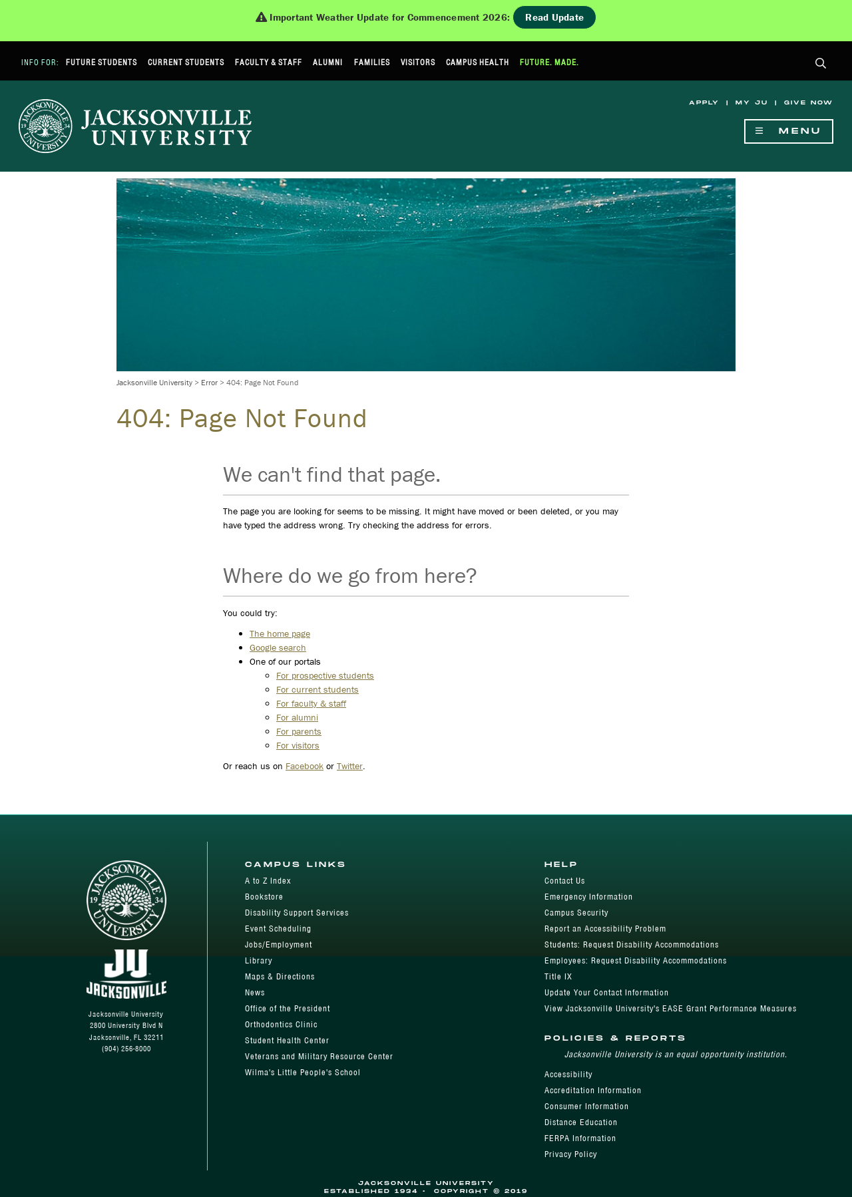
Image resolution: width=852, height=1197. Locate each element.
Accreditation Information (593, 1090)
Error (209, 382)
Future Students (101, 62)
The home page (280, 633)
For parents (298, 731)
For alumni (297, 717)
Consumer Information (586, 1106)
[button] (821, 64)
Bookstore (264, 896)
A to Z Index (268, 880)
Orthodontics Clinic (281, 1024)
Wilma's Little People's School (303, 1072)
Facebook (304, 766)
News (255, 992)
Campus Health (477, 62)
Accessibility (568, 1074)
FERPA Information (580, 1138)
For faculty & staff (311, 703)
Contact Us (564, 880)
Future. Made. (549, 62)
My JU (752, 102)
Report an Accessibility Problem (605, 928)
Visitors (418, 62)
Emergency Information (588, 896)
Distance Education (581, 1122)
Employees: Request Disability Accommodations (635, 960)
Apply (704, 102)
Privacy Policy (570, 1154)
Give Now (808, 102)
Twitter (350, 766)
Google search (278, 647)
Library (258, 960)
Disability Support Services (297, 912)
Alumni (328, 62)
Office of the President (287, 1008)
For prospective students (325, 675)
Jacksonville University (154, 382)
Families (372, 62)
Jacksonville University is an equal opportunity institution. (675, 1054)
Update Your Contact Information (606, 992)
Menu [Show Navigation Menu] (788, 131)
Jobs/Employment (278, 944)
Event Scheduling (278, 928)
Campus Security (576, 912)
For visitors (298, 745)
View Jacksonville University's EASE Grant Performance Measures (670, 1008)
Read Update (554, 17)
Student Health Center (287, 1040)
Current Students (186, 62)
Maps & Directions (280, 976)
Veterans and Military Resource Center (319, 1056)
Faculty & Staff (268, 62)
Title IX (558, 976)
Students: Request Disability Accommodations (631, 944)
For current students (317, 689)
